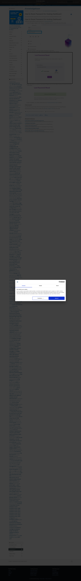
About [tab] (57, 285)
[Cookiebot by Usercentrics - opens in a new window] (60, 282)
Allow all (56, 298)
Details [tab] (40, 285)
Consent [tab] (23, 285)
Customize (40, 298)
